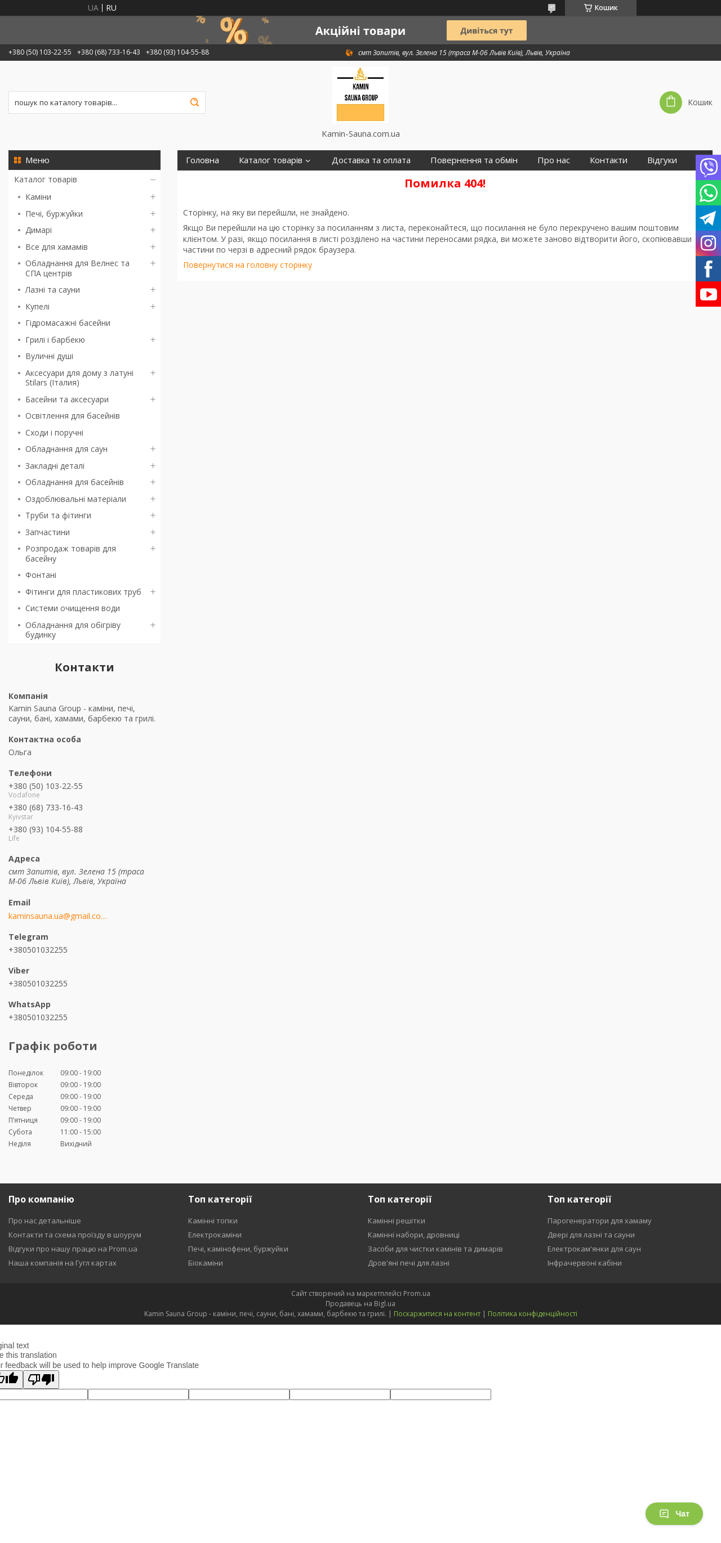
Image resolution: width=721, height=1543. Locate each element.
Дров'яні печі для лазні (408, 1263)
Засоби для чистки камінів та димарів (435, 1249)
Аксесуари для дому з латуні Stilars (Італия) (79, 377)
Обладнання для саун (66, 448)
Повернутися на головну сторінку (247, 264)
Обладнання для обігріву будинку (73, 630)
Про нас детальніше (44, 1220)
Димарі (38, 230)
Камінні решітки (396, 1220)
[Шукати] (194, 102)
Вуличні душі (49, 356)
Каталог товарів (45, 179)
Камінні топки (213, 1220)
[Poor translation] (41, 1379)
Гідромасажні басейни (67, 322)
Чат (674, 1514)
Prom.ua (416, 1293)
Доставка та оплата (371, 160)
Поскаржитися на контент (437, 1313)
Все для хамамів (56, 246)
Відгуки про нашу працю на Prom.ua (72, 1249)
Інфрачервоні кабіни (585, 1263)
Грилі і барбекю (55, 339)
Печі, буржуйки (54, 213)
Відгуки (662, 160)
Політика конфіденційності (532, 1313)
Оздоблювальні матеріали (75, 499)
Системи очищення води (72, 608)
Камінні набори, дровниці (414, 1235)
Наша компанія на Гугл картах (62, 1263)
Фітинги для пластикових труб (83, 591)
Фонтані (40, 574)
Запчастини (47, 532)
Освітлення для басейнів (72, 415)
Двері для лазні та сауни (591, 1235)
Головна (202, 160)
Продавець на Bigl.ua (360, 1303)
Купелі (37, 306)
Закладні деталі (54, 465)
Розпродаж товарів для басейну (70, 553)
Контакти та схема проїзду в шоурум (74, 1235)
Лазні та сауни (52, 289)
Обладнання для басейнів (74, 482)
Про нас (553, 160)
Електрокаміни (215, 1235)
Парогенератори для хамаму (600, 1220)
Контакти (608, 160)
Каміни (38, 196)
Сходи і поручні (54, 432)
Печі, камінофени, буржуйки (238, 1249)
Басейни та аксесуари (67, 399)
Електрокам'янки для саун (594, 1249)
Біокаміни (205, 1263)
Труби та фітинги (58, 515)
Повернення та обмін (474, 160)
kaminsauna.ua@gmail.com (57, 916)
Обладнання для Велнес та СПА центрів (77, 268)
